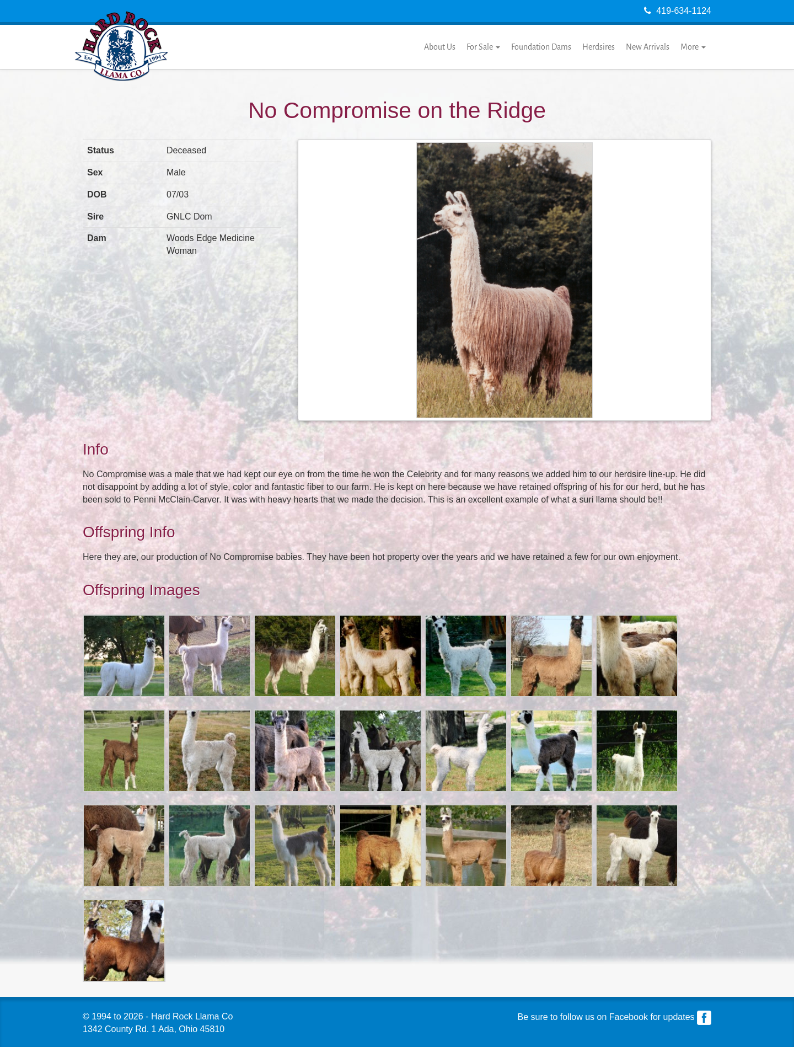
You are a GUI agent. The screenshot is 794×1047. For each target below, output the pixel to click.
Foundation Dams (541, 46)
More (693, 46)
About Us (439, 46)
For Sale (483, 46)
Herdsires (598, 46)
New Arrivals (647, 46)
